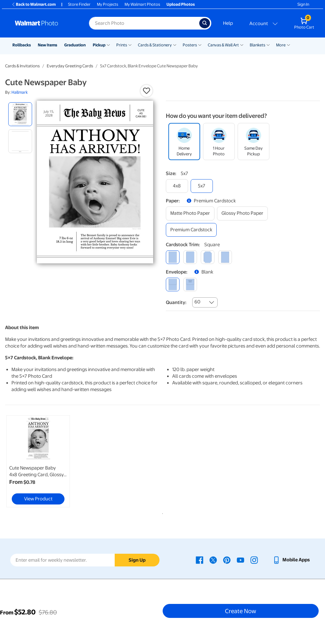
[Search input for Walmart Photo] (144, 23)
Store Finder (79, 4)
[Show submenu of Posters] (200, 44)
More (281, 45)
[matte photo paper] (190, 213)
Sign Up (137, 560)
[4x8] (177, 186)
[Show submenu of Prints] (130, 44)
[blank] (172, 284)
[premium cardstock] (191, 230)
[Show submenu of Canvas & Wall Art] (242, 44)
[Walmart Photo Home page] (45, 23)
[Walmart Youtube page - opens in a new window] (240, 560)
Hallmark (19, 92)
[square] (172, 257)
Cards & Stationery (155, 45)
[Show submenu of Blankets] (268, 44)
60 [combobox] (197, 302)
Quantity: (176, 302)
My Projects (107, 4)
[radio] (20, 114)
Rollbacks (21, 45)
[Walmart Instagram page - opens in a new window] (254, 560)
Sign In (303, 4)
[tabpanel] (57, 461)
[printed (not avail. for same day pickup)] (190, 284)
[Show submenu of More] (288, 44)
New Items (47, 45)
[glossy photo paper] (242, 213)
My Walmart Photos (142, 4)
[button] (146, 91)
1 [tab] (161, 512)
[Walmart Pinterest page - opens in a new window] (227, 560)
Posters (190, 45)
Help (228, 23)
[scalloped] (225, 257)
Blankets (257, 45)
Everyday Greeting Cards (70, 66)
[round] (190, 257)
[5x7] (202, 186)
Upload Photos (180, 4)
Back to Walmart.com (33, 4)
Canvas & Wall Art (223, 45)
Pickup (99, 45)
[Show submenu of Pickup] (108, 44)
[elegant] (207, 257)
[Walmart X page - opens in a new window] (213, 560)
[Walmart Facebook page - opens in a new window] (199, 560)
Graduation (75, 45)
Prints (121, 45)
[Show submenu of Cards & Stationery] (175, 44)
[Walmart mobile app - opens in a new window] (291, 560)
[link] (38, 461)
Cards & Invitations (22, 66)
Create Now (240, 610)
